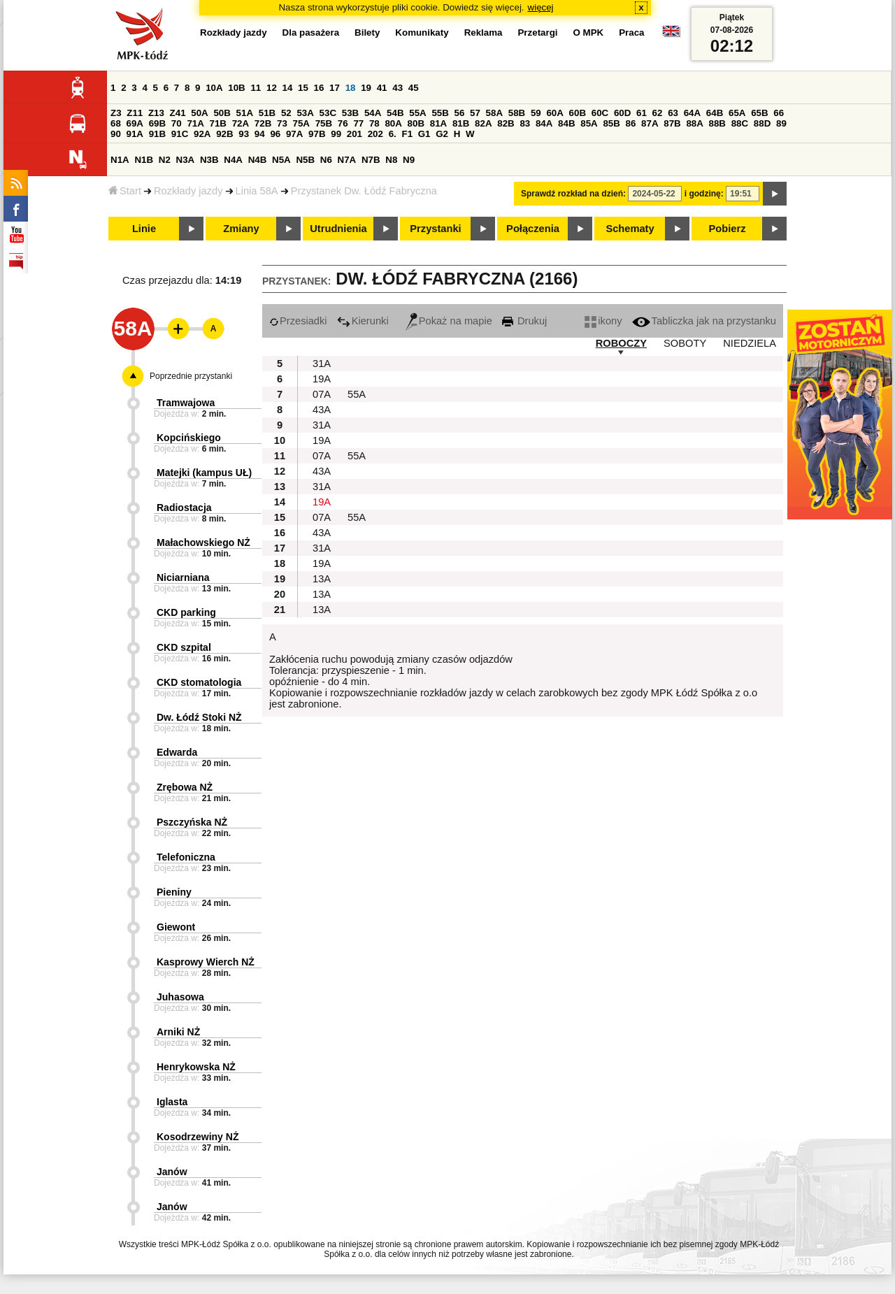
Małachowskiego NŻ (203, 542)
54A (372, 113)
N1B (143, 159)
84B (566, 123)
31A (322, 363)
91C (179, 134)
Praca (631, 32)
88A (694, 123)
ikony (603, 320)
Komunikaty (421, 32)
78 (374, 123)
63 (673, 113)
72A (240, 123)
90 (115, 134)
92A (202, 134)
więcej (541, 7)
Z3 (116, 113)
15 (303, 87)
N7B (370, 159)
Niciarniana (183, 577)
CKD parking (186, 612)
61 (641, 113)
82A (483, 123)
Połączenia (532, 228)
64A (692, 113)
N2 (165, 159)
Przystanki (435, 228)
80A (393, 123)
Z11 (135, 113)
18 (350, 87)
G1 (424, 134)
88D (762, 123)
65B (759, 113)
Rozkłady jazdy (188, 190)
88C (739, 123)
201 (354, 134)
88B (717, 123)
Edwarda (177, 752)
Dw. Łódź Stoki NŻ (199, 717)
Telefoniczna (186, 857)
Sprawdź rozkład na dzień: (573, 194)
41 (382, 87)
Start (124, 190)
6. (392, 134)
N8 (391, 159)
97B (316, 134)
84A (544, 123)
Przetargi (537, 32)
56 (459, 113)
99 (336, 134)
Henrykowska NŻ (196, 1066)
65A (737, 113)
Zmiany (241, 228)
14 (287, 87)
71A (195, 123)
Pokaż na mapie (449, 320)
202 (375, 134)
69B (157, 123)
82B (505, 123)
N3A (185, 159)
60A (554, 113)
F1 (407, 134)
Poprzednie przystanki (191, 376)
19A (322, 378)
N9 (409, 159)
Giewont (176, 927)
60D (622, 113)
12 (271, 87)
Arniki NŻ (178, 1031)
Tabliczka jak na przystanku (704, 320)
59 (536, 113)
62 (657, 113)
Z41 (178, 113)
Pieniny (174, 892)
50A (199, 113)
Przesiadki (298, 320)
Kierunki (363, 320)
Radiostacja (184, 507)
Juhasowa (180, 996)
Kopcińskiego (189, 437)
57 (475, 113)
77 (358, 123)
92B (224, 134)
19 (366, 87)
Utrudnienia (338, 228)
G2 (442, 134)
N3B (209, 159)
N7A (347, 159)
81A (438, 123)
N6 (326, 159)
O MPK (588, 32)
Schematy (630, 228)
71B (218, 123)
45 (413, 87)
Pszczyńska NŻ (192, 822)
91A (135, 134)
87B (672, 123)
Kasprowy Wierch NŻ (206, 962)
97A (294, 134)
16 (319, 87)
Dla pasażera (311, 32)
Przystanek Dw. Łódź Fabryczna (364, 190)
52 (286, 113)
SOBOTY (685, 343)
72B (263, 123)
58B (516, 113)
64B (714, 113)
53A (304, 113)
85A (588, 123)
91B (157, 134)
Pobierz (727, 228)
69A (135, 123)
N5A (281, 159)
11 (255, 87)
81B (460, 123)
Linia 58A (257, 190)
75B (323, 123)
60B (577, 113)
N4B (257, 159)
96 (275, 134)
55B (439, 113)
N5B (305, 159)
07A (322, 394)
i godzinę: (704, 194)
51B (267, 113)
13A (322, 578)
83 (525, 123)
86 (631, 123)
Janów (172, 1171)
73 (282, 123)
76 (343, 123)
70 (176, 123)
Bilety (367, 32)
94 (260, 134)
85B (611, 123)
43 (397, 87)
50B (221, 113)
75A (301, 123)
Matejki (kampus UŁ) (204, 472)
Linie (144, 228)
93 (243, 134)
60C (600, 113)
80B (416, 123)
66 (778, 113)
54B (395, 113)
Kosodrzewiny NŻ (197, 1136)
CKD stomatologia (199, 682)
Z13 (156, 113)
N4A (233, 159)
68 (115, 123)
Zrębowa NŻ (185, 787)
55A (417, 113)
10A (214, 87)
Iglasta (172, 1101)
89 (781, 123)
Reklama (483, 32)
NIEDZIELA (749, 343)
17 (334, 87)
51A (244, 113)
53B (350, 113)
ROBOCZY (621, 343)
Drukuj (524, 320)
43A (322, 409)
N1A (119, 159)
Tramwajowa (186, 402)
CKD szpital (184, 647)
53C (328, 113)
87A (649, 123)
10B (236, 87)
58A (494, 113)
